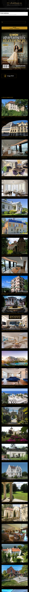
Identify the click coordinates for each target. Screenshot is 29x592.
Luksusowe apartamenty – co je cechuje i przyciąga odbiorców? (11, 274)
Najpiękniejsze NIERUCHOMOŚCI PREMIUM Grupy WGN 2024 (10, 330)
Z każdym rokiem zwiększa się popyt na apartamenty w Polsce (11, 460)
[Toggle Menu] (28, 8)
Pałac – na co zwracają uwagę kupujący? (7, 522)
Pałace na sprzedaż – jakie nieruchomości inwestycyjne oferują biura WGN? (13, 442)
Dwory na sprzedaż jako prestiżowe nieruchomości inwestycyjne (11, 424)
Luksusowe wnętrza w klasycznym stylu (7, 542)
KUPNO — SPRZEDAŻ (14, 28)
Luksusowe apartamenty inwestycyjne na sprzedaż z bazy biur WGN (12, 349)
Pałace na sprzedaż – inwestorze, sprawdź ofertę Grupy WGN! (11, 255)
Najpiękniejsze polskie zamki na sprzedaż (8, 563)
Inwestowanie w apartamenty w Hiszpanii (8, 366)
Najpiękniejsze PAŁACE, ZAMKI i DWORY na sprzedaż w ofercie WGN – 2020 (13, 502)
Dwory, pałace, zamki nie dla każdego (7, 480)
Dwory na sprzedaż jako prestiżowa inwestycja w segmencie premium (12, 313)
